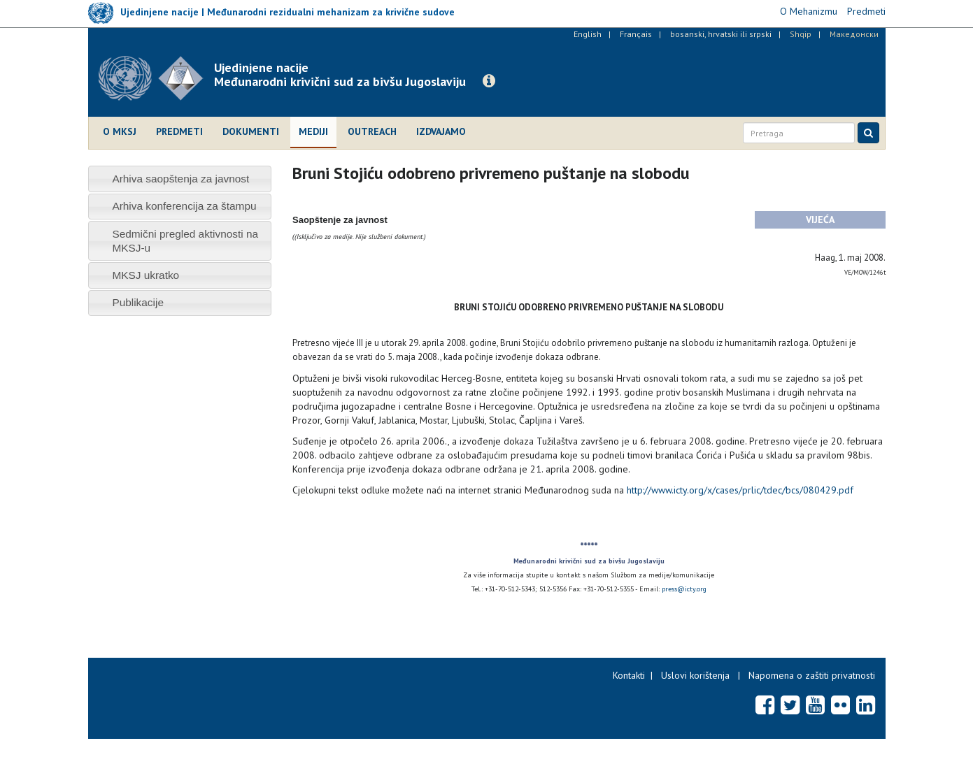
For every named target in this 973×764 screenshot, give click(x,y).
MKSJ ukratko (145, 275)
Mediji (313, 131)
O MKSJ (119, 131)
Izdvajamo (441, 131)
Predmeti (179, 131)
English (588, 34)
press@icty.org (684, 588)
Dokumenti (250, 131)
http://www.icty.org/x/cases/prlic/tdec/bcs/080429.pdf (740, 490)
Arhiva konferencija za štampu (184, 206)
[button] (489, 81)
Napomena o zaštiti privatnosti (811, 675)
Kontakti (629, 675)
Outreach (372, 131)
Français (636, 34)
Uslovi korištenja (695, 675)
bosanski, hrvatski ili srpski (721, 34)
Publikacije (138, 302)
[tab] (180, 179)
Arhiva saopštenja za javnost (180, 179)
